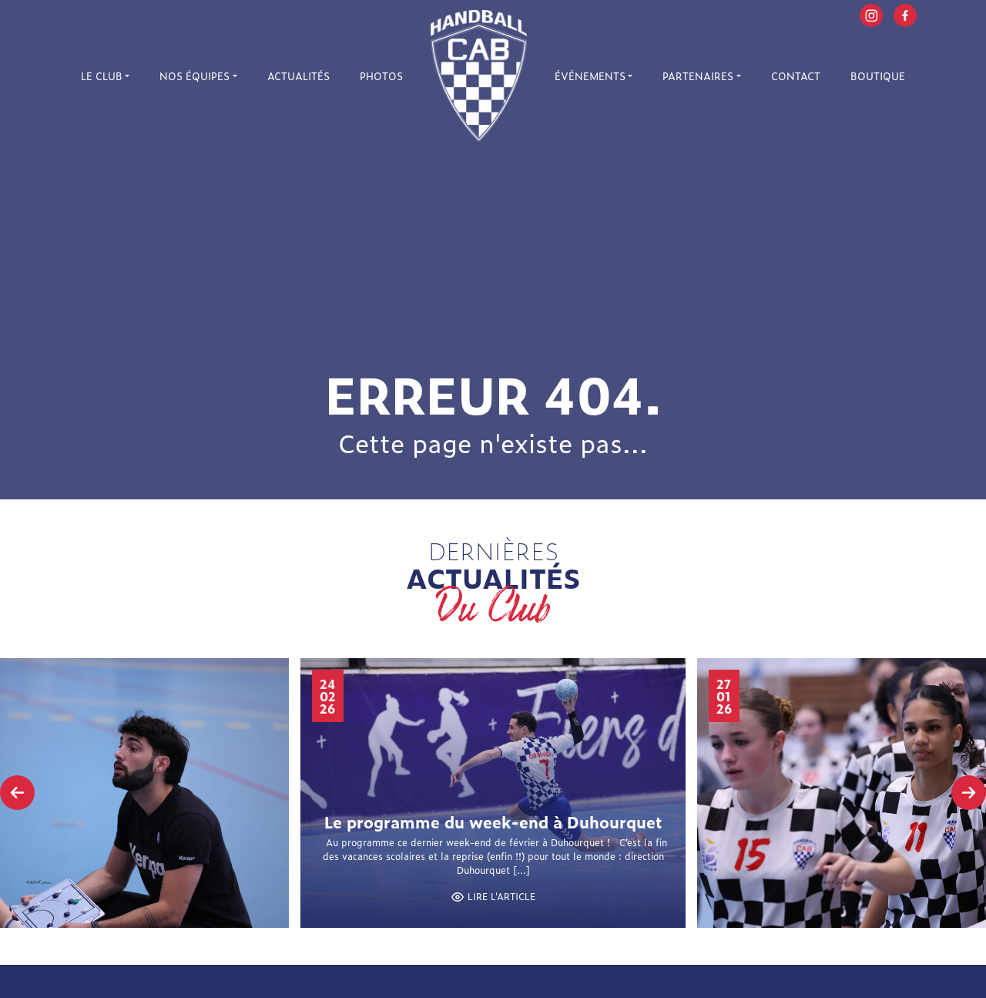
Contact (795, 76)
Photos (381, 76)
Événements (590, 76)
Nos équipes (194, 76)
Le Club (101, 76)
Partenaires (697, 76)
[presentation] (17, 792)
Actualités (298, 76)
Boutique (877, 76)
